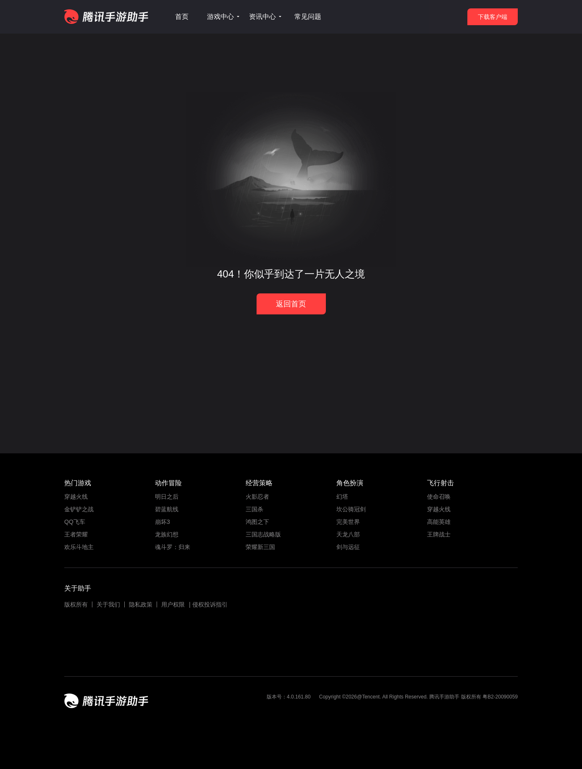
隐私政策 (140, 604)
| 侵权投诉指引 (208, 604)
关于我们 (108, 604)
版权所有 (76, 604)
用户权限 (173, 604)
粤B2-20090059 (499, 697)
